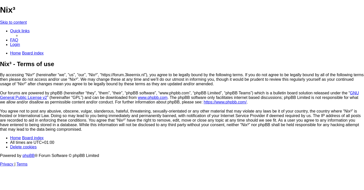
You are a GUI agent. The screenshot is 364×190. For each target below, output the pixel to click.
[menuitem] (14, 40)
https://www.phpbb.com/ (225, 102)
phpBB (28, 155)
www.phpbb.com (152, 97)
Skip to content (13, 22)
